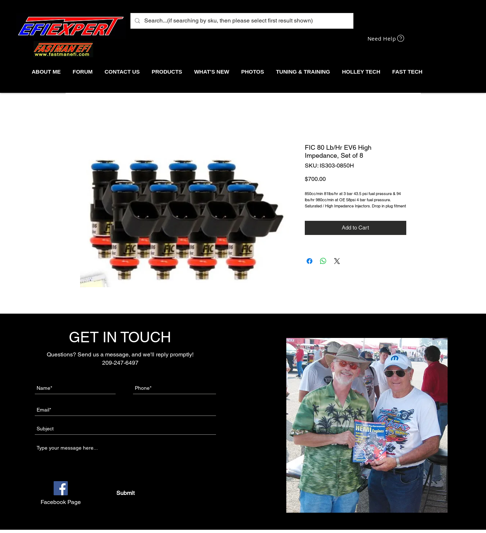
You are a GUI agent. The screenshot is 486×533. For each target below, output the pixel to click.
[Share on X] (337, 261)
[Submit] (125, 493)
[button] (167, 71)
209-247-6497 (120, 362)
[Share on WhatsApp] (323, 261)
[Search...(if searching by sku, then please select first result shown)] (241, 21)
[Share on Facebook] (309, 261)
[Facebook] (61, 488)
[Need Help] (387, 38)
